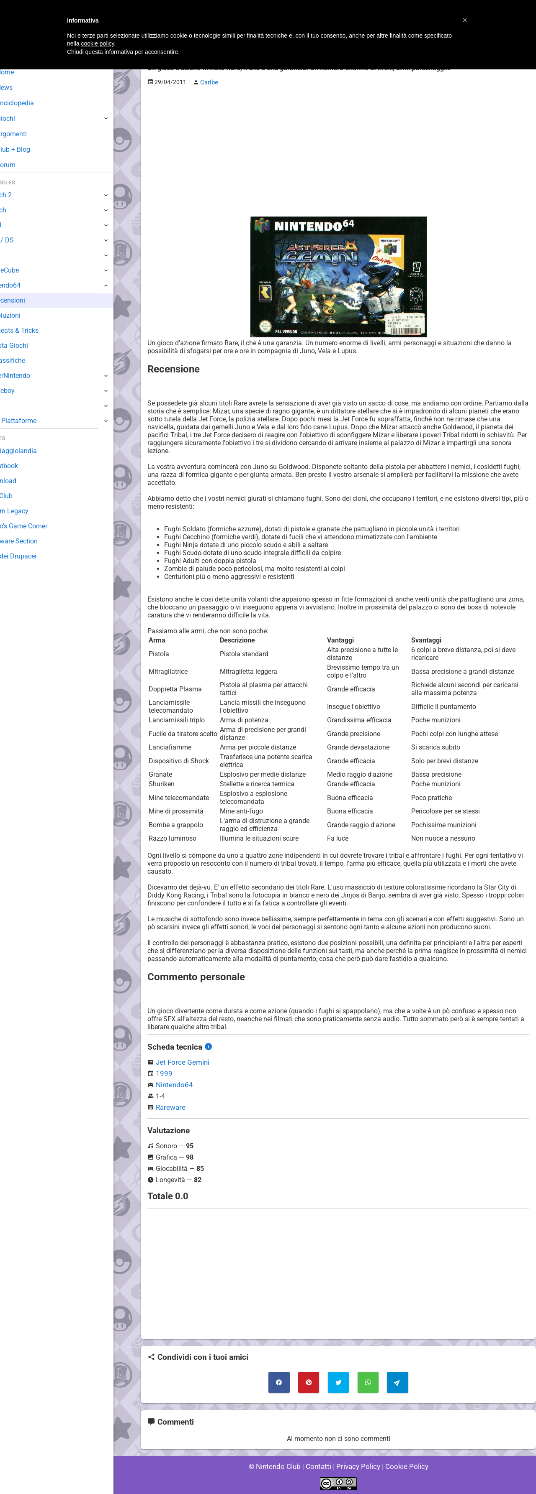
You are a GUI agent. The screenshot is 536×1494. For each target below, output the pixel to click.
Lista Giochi (31, 345)
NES (13, 406)
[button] (465, 20)
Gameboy (21, 391)
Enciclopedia (31, 103)
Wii (11, 255)
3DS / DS (20, 240)
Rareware (170, 1106)
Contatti (320, 1465)
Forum (21, 165)
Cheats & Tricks (36, 330)
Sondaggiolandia (32, 451)
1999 (163, 1072)
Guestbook (23, 466)
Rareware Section (33, 541)
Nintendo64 (173, 1084)
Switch (17, 210)
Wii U (14, 225)
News (20, 88)
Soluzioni (27, 315)
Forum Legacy (28, 511)
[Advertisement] (338, 150)
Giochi (21, 118)
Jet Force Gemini (181, 1061)
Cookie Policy (403, 1465)
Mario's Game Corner (38, 526)
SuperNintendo (29, 376)
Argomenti (27, 134)
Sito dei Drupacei (32, 556)
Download (21, 481)
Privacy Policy (357, 1465)
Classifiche (29, 361)
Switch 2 (19, 195)
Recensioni (29, 300)
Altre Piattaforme (32, 421)
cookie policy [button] (97, 43)
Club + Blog (29, 149)
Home (21, 72)
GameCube (23, 270)
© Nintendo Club (278, 1465)
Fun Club (20, 496)
